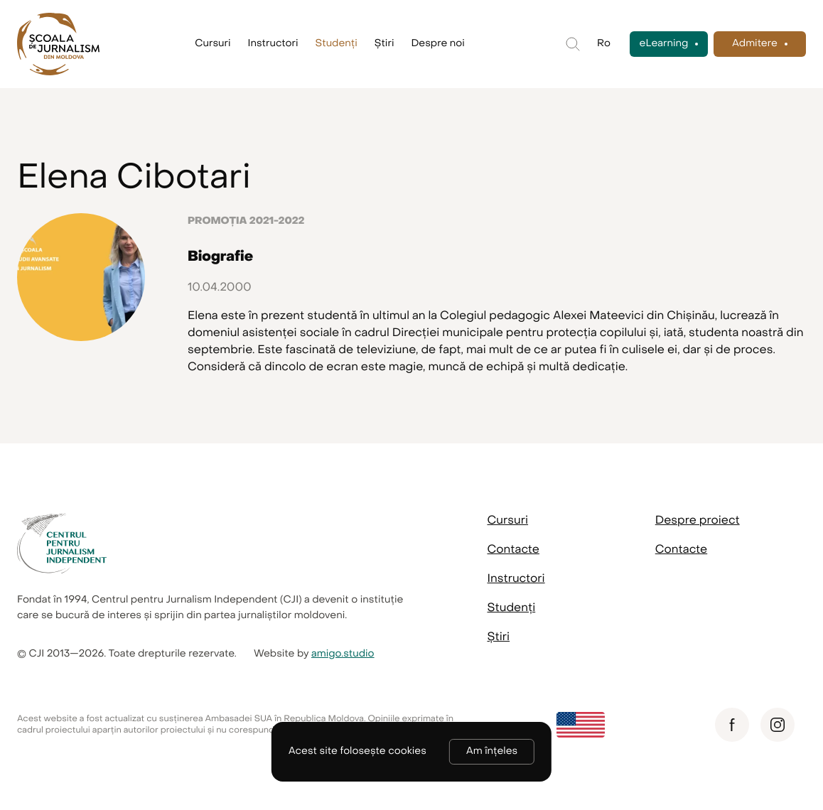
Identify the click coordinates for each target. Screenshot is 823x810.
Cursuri (212, 44)
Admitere (755, 44)
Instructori (273, 44)
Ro (603, 44)
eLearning (664, 44)
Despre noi (437, 44)
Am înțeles (491, 751)
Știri (384, 44)
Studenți (336, 44)
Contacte (513, 549)
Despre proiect (697, 520)
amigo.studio (343, 654)
